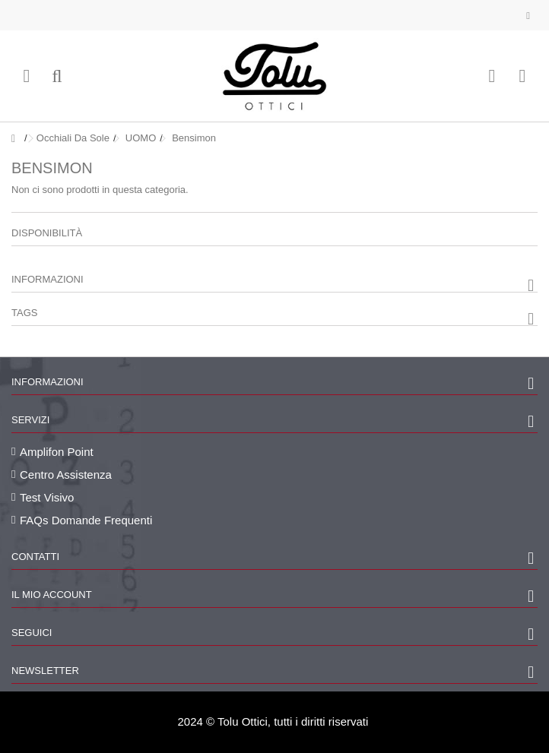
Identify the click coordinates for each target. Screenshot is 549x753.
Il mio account (51, 594)
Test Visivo (47, 497)
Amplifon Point (57, 451)
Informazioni (47, 279)
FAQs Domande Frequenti (86, 520)
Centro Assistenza (66, 474)
